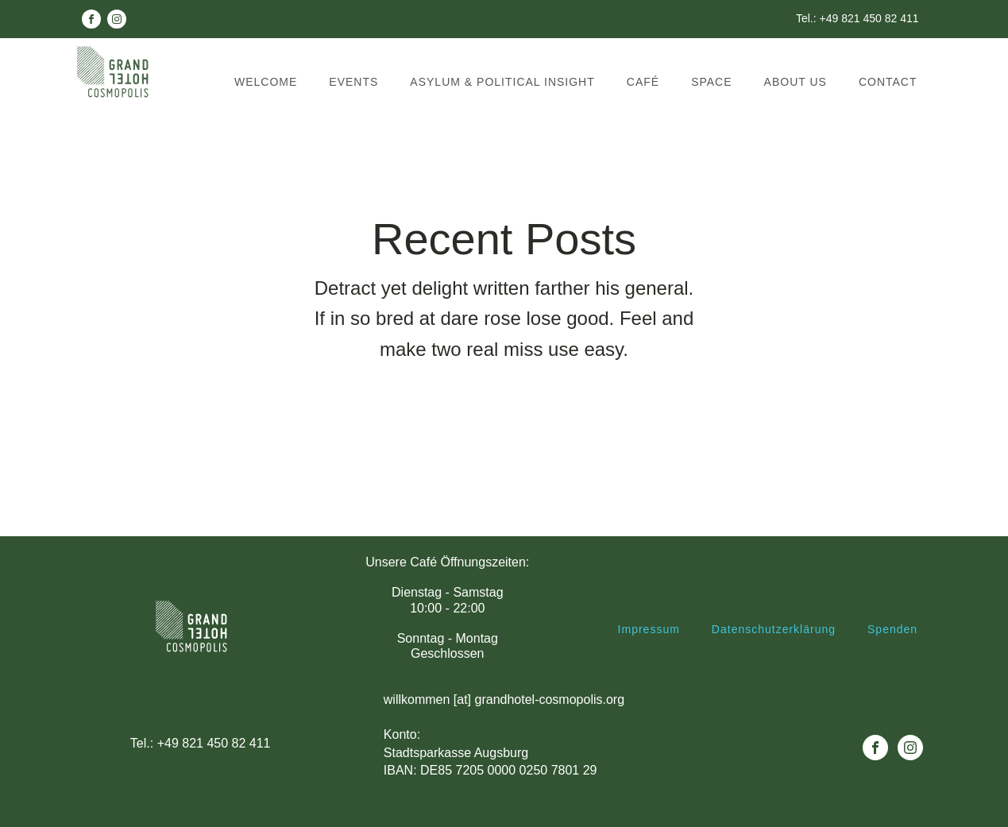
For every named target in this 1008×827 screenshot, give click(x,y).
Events (353, 81)
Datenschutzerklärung (774, 630)
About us (795, 81)
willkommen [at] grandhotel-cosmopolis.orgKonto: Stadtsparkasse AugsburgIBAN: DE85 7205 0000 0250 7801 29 (504, 735)
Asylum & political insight (502, 81)
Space (711, 81)
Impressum (649, 630)
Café (643, 81)
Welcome (265, 81)
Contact (888, 81)
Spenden (892, 630)
